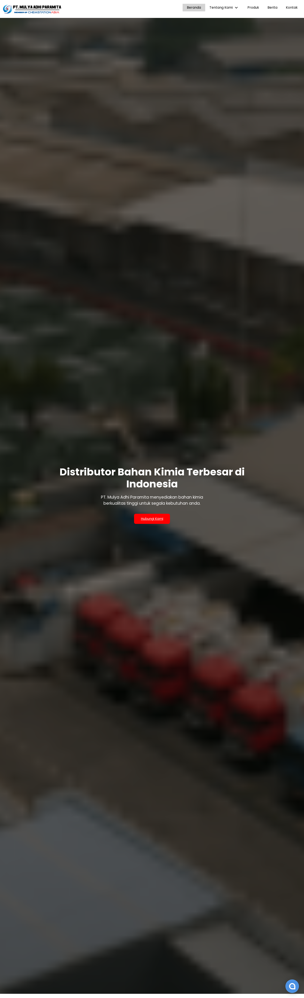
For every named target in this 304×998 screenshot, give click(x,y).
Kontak (292, 7)
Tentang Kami (224, 7)
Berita (272, 7)
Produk (253, 7)
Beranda (194, 7)
